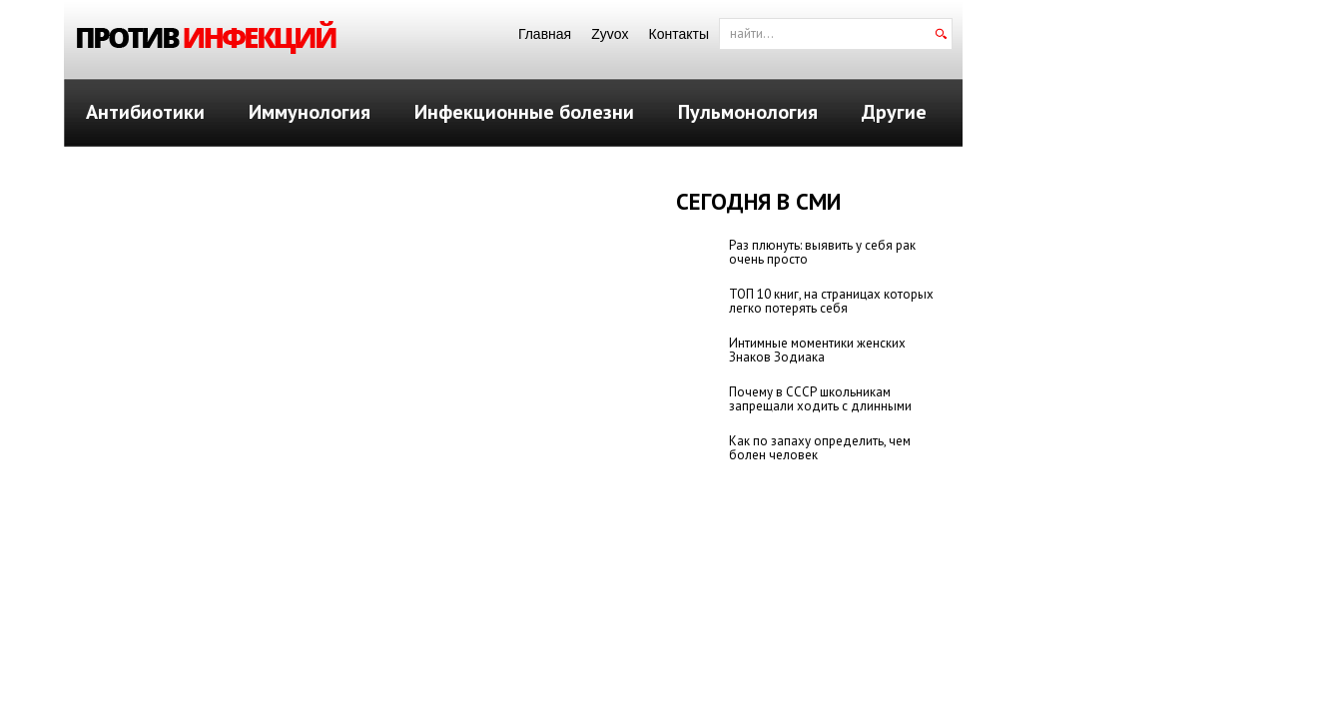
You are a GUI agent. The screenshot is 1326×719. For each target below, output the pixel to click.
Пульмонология (748, 112)
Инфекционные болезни (524, 112)
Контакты (679, 34)
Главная (544, 34)
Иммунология (309, 112)
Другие (894, 112)
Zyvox (609, 34)
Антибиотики (145, 112)
